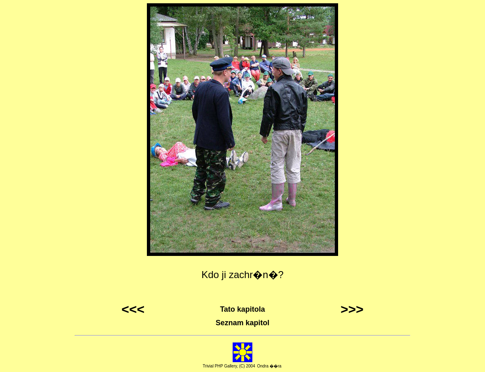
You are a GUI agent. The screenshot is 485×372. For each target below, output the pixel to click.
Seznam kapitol (242, 323)
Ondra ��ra (269, 366)
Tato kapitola (242, 309)
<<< (132, 309)
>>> (352, 309)
